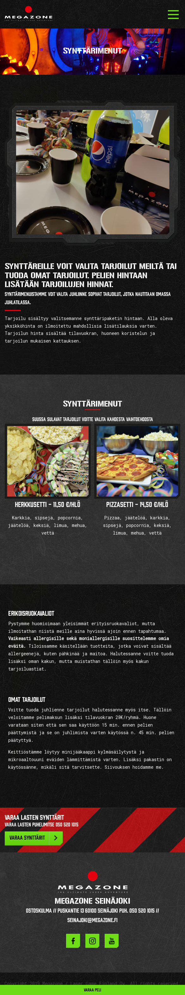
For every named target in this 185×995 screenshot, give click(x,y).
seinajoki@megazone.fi (92, 920)
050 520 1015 (67, 824)
